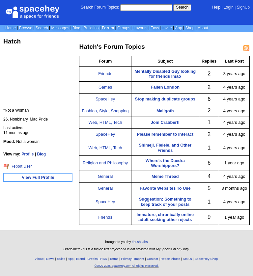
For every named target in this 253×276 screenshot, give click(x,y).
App (178, 28)
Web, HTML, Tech (105, 122)
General (105, 176)
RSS (103, 259)
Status (187, 259)
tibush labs (140, 242)
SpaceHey (105, 99)
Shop (190, 28)
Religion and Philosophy (105, 162)
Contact (152, 259)
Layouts (140, 28)
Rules (61, 259)
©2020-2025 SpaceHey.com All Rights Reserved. (126, 265)
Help (216, 7)
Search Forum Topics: (100, 7)
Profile (27, 154)
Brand (80, 259)
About (203, 28)
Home (10, 28)
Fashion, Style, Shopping (105, 110)
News (50, 259)
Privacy (126, 259)
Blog (76, 28)
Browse (25, 28)
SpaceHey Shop (206, 259)
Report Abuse (170, 259)
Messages (60, 28)
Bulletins (91, 28)
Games (105, 87)
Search (182, 7)
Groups (123, 28)
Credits (93, 259)
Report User (18, 166)
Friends (105, 73)
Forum (108, 28)
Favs (155, 28)
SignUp (243, 7)
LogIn (229, 7)
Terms (114, 259)
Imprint (139, 259)
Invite (167, 28)
